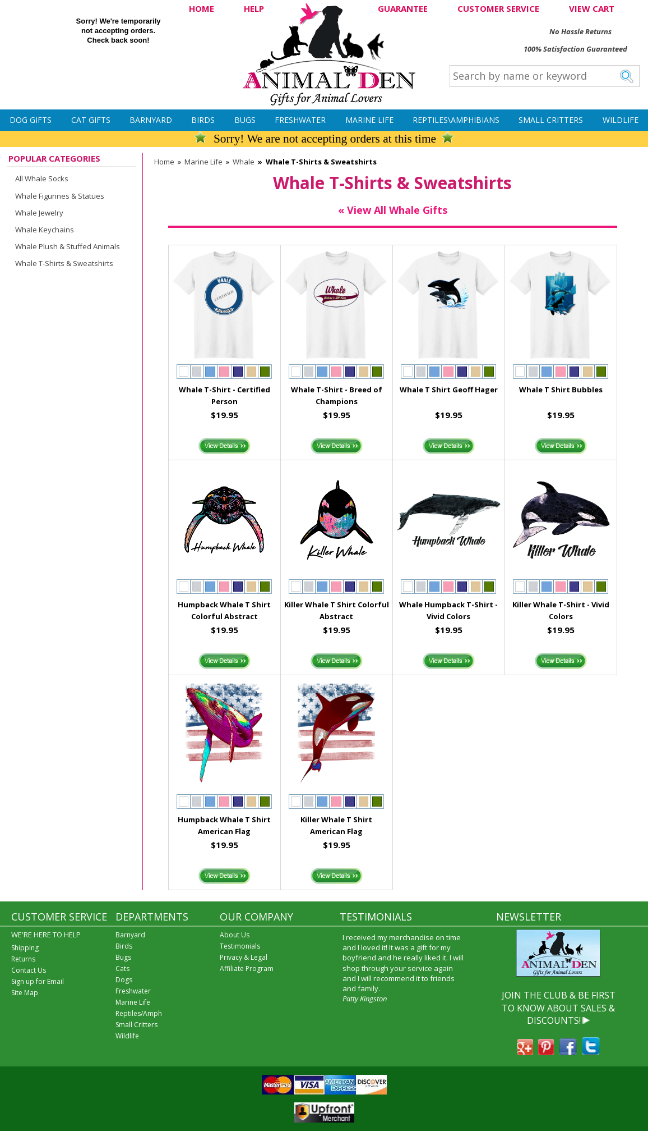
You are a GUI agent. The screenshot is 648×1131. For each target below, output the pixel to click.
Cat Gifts (90, 120)
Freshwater (300, 120)
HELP (254, 8)
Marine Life (369, 120)
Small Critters (551, 120)
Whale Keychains (44, 230)
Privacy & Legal (243, 957)
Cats (122, 968)
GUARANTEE (403, 8)
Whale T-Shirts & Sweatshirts (64, 263)
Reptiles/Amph (138, 1013)
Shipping (25, 948)
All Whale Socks (41, 178)
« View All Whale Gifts (392, 210)
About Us (234, 935)
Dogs (123, 980)
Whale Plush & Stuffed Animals (67, 246)
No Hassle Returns (580, 31)
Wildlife (620, 120)
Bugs (245, 120)
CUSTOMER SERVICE (498, 8)
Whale (243, 162)
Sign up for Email (37, 981)
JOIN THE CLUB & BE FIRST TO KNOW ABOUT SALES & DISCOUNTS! (558, 1008)
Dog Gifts (31, 120)
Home (164, 162)
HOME (201, 8)
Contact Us (28, 970)
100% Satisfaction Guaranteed (575, 49)
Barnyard (150, 120)
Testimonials (240, 946)
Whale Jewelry (39, 213)
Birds (203, 120)
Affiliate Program (247, 968)
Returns (23, 959)
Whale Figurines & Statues (59, 196)
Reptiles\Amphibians (456, 120)
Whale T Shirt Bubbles (561, 389)
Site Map (24, 992)
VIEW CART (591, 8)
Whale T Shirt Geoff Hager (449, 389)
